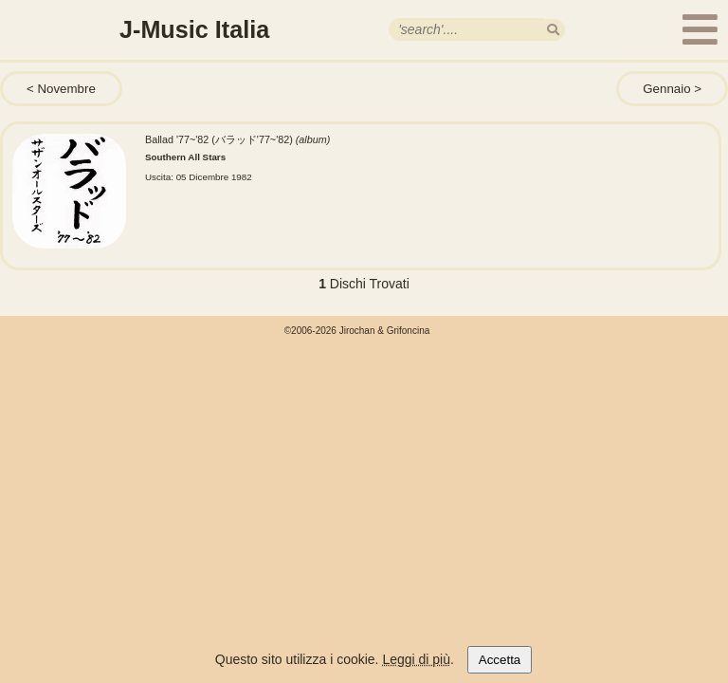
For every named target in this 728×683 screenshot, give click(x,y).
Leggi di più (416, 659)
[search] (553, 30)
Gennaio (666, 89)
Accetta (499, 660)
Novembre (66, 89)
